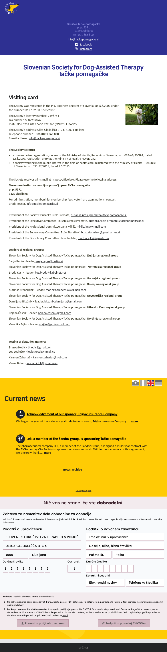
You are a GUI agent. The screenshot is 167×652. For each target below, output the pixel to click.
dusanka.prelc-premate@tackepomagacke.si (99, 215)
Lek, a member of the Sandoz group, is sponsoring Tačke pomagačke (76, 439)
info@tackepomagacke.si (83, 39)
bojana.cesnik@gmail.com (54, 313)
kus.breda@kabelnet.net (50, 272)
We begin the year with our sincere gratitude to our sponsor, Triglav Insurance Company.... (77, 421)
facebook (83, 44)
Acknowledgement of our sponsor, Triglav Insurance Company (72, 414)
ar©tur (83, 648)
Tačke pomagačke (83, 490)
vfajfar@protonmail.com (54, 324)
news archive (72, 469)
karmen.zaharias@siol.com (50, 357)
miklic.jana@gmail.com (91, 227)
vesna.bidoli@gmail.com (42, 363)
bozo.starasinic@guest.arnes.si (100, 232)
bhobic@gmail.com (40, 347)
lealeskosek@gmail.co (41, 352)
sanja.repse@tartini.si (49, 261)
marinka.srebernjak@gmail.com (66, 290)
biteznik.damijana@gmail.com (63, 301)
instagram (83, 49)
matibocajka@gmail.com (93, 238)
